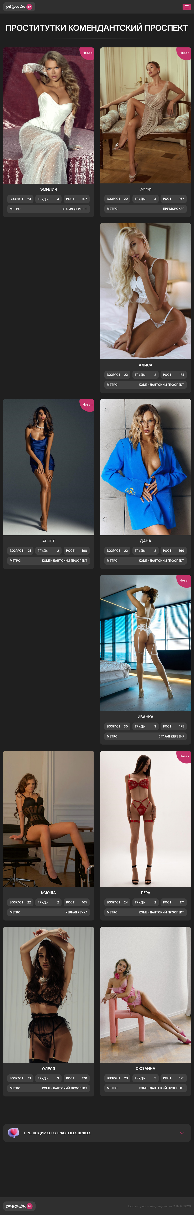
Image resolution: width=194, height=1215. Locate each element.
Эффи (146, 189)
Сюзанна (145, 1068)
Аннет (48, 541)
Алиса (145, 365)
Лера (145, 893)
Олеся (48, 1069)
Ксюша (48, 893)
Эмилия (48, 189)
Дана (145, 541)
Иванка (145, 717)
